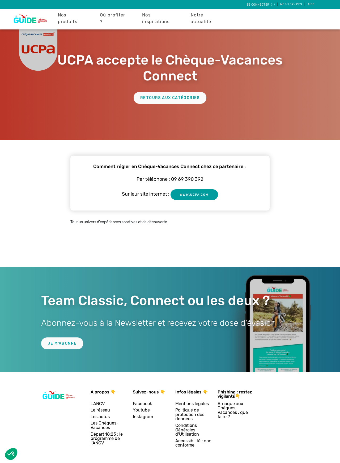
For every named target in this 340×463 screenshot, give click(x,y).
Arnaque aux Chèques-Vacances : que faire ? (233, 410)
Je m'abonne (62, 343)
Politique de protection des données (189, 414)
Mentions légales (192, 404)
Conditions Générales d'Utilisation (187, 430)
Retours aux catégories (170, 98)
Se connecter (260, 4)
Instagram (143, 417)
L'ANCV (98, 404)
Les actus (100, 417)
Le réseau (100, 410)
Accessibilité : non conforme (193, 443)
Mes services (291, 4)
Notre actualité (201, 18)
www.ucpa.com (194, 194)
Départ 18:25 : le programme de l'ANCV (107, 438)
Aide (311, 4)
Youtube (141, 410)
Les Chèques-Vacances (104, 425)
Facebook (142, 404)
